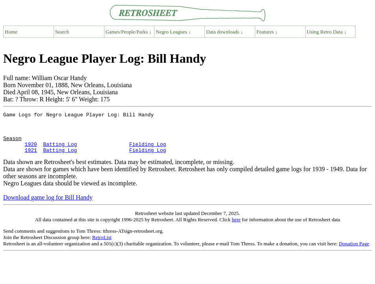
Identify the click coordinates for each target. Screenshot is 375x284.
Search (62, 32)
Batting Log (60, 151)
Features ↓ (267, 32)
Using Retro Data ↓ (327, 32)
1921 (31, 158)
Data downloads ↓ (224, 32)
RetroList (101, 245)
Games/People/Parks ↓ (129, 32)
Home (11, 32)
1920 (31, 151)
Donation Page (354, 252)
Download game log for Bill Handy (48, 205)
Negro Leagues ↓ (173, 32)
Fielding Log (147, 151)
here (236, 228)
